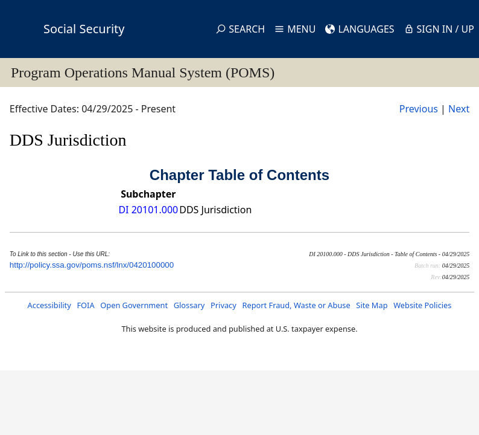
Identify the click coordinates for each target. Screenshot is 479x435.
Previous (418, 108)
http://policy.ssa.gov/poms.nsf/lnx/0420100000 (92, 264)
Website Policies (422, 305)
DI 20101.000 (148, 209)
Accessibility (49, 305)
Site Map (371, 305)
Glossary (189, 305)
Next (458, 108)
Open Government (134, 305)
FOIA (85, 305)
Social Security (83, 29)
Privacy (223, 305)
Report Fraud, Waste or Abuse (296, 305)
